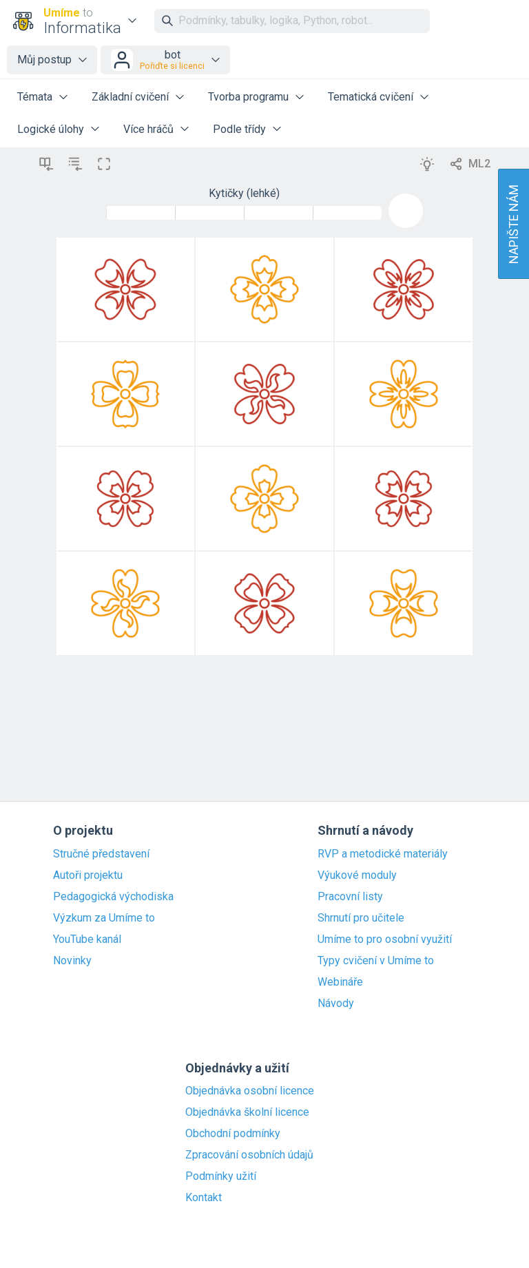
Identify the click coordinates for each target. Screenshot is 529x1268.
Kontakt (203, 1198)
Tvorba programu (248, 96)
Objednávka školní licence (247, 1112)
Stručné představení (101, 854)
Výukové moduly (357, 875)
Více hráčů (148, 129)
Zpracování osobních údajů (249, 1155)
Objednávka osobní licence (249, 1091)
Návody (336, 1003)
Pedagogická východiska (113, 897)
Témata (34, 96)
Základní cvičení (130, 96)
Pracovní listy (350, 897)
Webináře (340, 982)
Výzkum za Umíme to (104, 918)
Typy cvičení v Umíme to (376, 961)
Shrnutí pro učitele (361, 918)
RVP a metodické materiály (383, 854)
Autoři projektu (88, 875)
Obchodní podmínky (232, 1133)
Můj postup (44, 59)
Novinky (72, 961)
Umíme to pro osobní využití (385, 939)
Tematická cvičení (370, 96)
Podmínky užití (220, 1176)
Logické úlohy (50, 129)
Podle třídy (239, 129)
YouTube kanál (87, 939)
